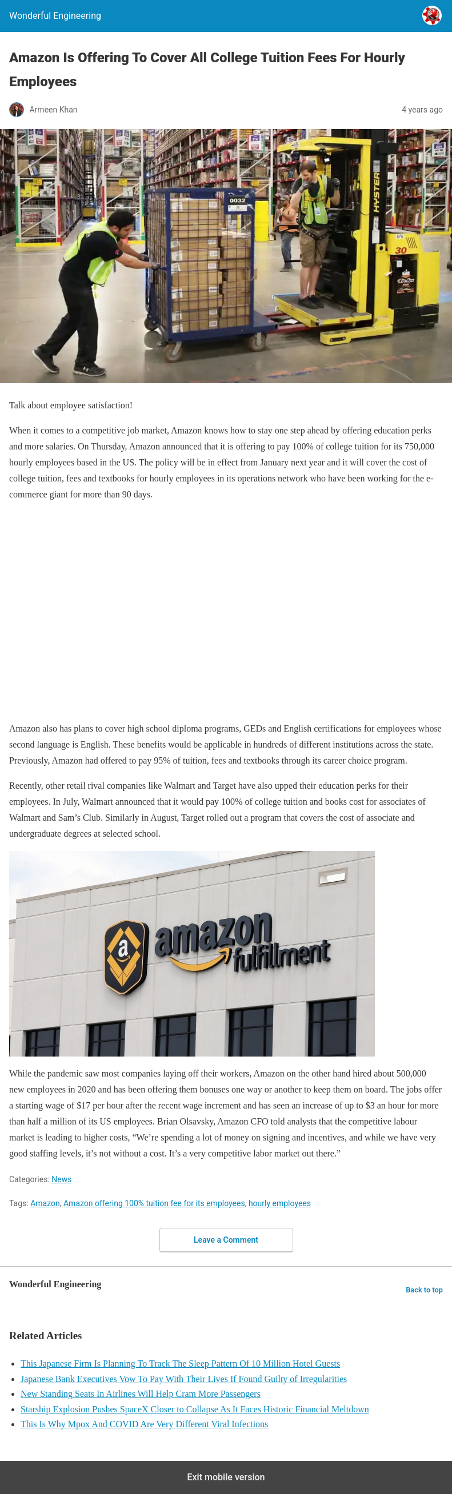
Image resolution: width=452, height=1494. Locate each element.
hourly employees (280, 1203)
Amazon (45, 1203)
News (61, 1179)
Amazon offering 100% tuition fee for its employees (154, 1203)
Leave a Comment (226, 1239)
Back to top (424, 1290)
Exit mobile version (226, 1477)
